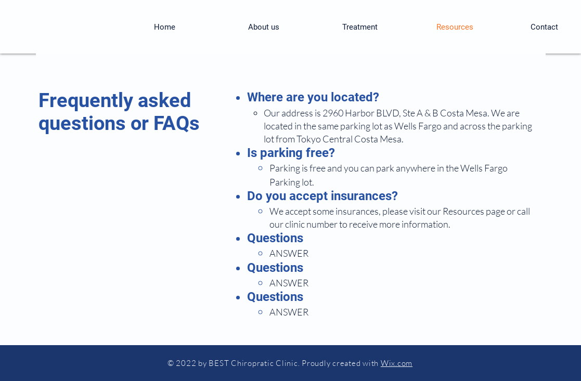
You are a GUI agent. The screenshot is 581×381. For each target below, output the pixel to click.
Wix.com (396, 363)
